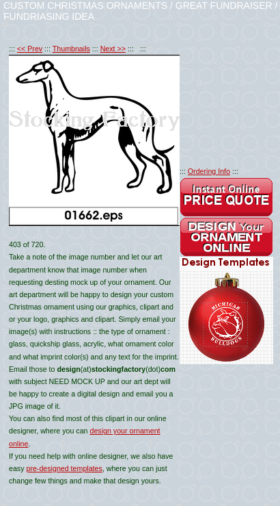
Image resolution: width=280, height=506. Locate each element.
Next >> (113, 49)
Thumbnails (71, 49)
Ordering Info (209, 171)
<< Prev (29, 49)
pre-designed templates (64, 468)
